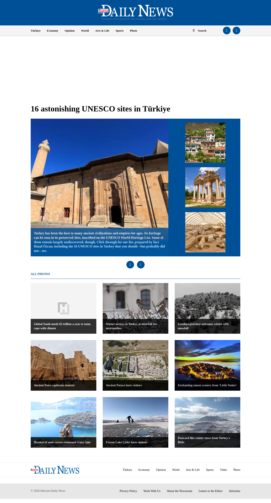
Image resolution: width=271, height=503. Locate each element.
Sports (120, 30)
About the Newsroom (179, 491)
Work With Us (151, 491)
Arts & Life (102, 30)
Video (223, 469)
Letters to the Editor (210, 491)
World (85, 30)
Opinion (70, 30)
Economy (52, 30)
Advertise (234, 491)
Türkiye (36, 30)
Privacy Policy (128, 491)
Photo (133, 30)
